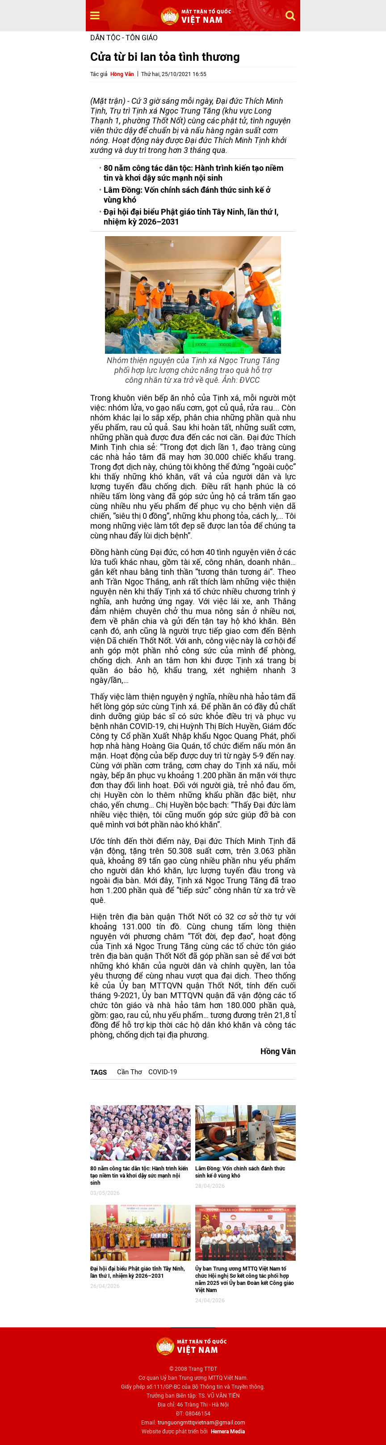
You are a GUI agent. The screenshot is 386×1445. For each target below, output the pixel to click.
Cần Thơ (129, 1072)
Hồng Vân (122, 74)
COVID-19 (162, 1072)
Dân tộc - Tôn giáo (124, 38)
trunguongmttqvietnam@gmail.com (201, 1423)
